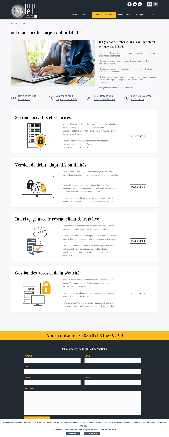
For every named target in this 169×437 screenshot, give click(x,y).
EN (155, 4)
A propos (139, 15)
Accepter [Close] (73, 434)
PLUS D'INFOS (138, 136)
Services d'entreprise (103, 15)
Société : (27, 378)
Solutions (86, 15)
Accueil (75, 15)
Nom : (87, 356)
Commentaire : (30, 389)
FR (149, 4)
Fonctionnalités (124, 15)
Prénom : (28, 356)
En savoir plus (92, 434)
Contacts (152, 15)
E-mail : (27, 367)
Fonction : (88, 378)
